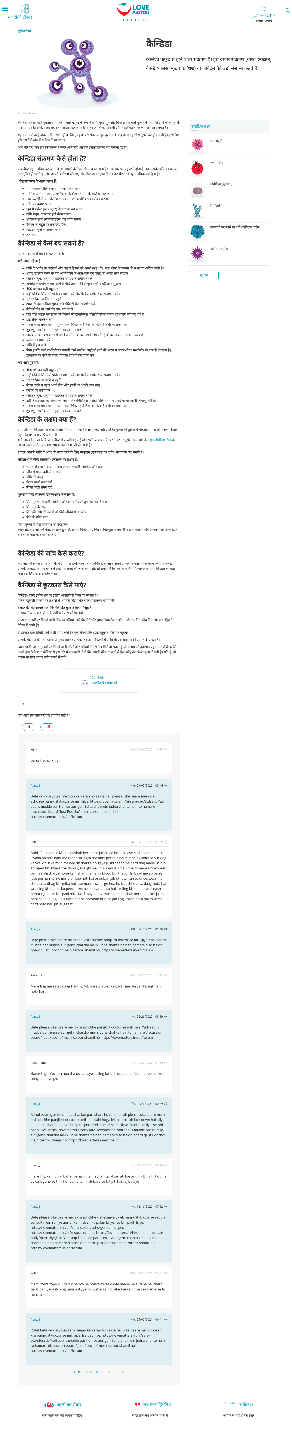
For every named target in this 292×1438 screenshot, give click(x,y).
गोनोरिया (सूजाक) (221, 184)
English (129, 20)
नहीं (48, 727)
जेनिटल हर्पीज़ (219, 248)
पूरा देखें (204, 275)
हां (29, 727)
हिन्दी (144, 20)
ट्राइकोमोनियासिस (160, 439)
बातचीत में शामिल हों (104, 682)
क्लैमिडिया (216, 162)
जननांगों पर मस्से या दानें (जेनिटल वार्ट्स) (235, 227)
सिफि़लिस (216, 205)
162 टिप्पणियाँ (99, 677)
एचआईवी (216, 141)
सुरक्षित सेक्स (24, 31)
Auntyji (35, 785)
